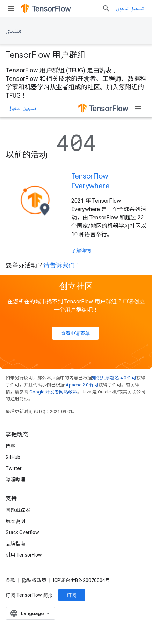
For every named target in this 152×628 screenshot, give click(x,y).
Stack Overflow (22, 532)
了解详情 (81, 250)
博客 (10, 446)
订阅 (72, 595)
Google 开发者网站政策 (53, 392)
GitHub (13, 457)
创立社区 (76, 286)
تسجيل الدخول (130, 8)
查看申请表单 (75, 333)
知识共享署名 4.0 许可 (114, 378)
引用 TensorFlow (24, 555)
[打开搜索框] (106, 8)
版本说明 (15, 521)
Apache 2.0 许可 (82, 385)
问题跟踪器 (18, 510)
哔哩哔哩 (15, 479)
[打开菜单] (11, 8)
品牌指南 (15, 543)
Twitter (14, 468)
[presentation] (76, 55)
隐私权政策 (34, 580)
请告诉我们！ (62, 265)
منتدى (13, 30)
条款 (10, 580)
